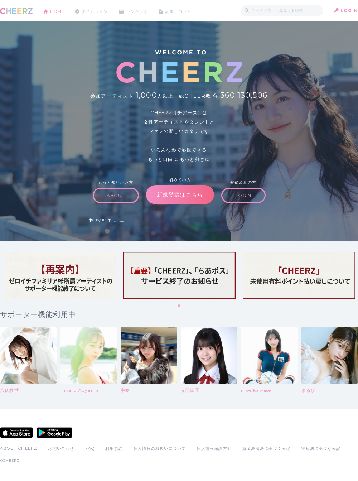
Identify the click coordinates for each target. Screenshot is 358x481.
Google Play (54, 432)
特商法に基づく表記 (320, 448)
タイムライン (98, 10)
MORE (119, 221)
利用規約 (114, 448)
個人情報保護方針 (214, 448)
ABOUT (116, 195)
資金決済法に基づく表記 (266, 448)
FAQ (90, 448)
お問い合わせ (61, 448)
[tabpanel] (60, 275)
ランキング (143, 10)
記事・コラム (187, 10)
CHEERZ (16, 11)
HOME (58, 10)
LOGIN (349, 10)
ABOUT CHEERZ (18, 448)
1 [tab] (179, 306)
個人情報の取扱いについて (160, 448)
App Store (16, 432)
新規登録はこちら (180, 194)
